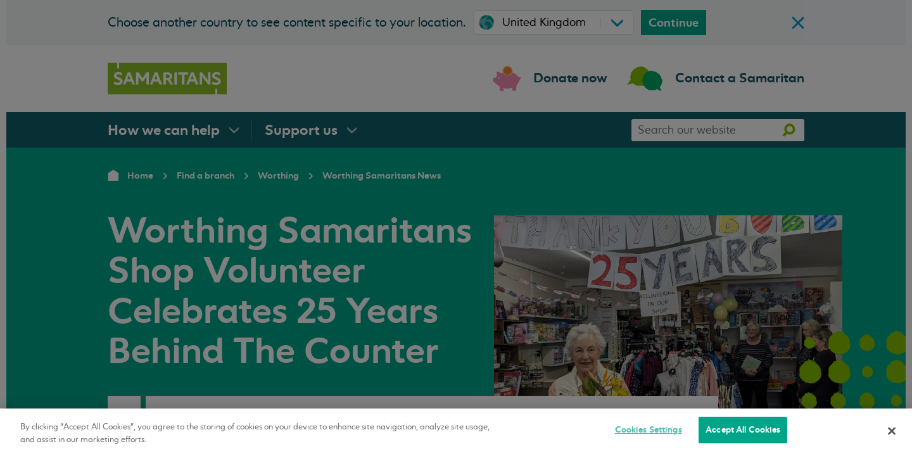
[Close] (892, 431)
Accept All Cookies (743, 429)
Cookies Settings (648, 429)
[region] (456, 432)
